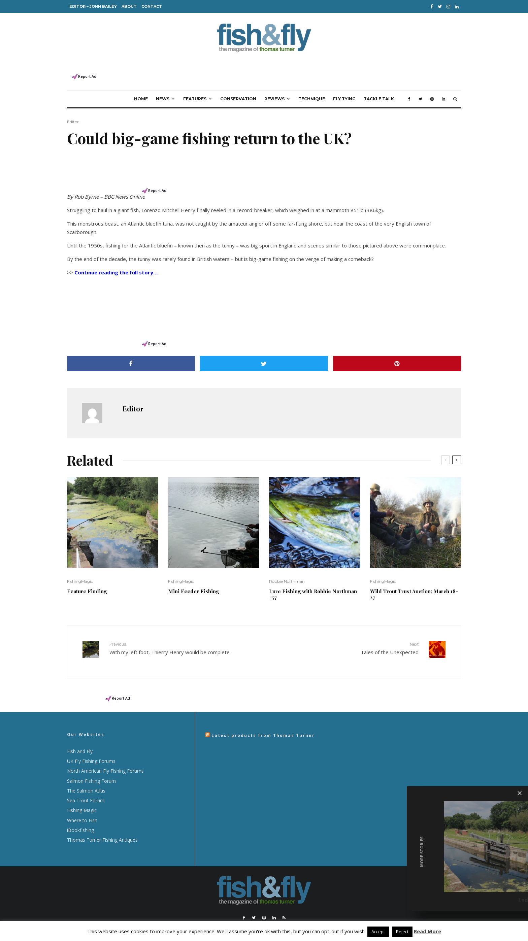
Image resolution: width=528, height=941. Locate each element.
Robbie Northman (287, 574)
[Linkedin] (457, 6)
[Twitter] (439, 6)
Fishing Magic (82, 798)
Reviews (274, 92)
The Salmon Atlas (86, 779)
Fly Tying (344, 92)
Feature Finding (87, 584)
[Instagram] (448, 6)
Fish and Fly (80, 739)
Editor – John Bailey (93, 6)
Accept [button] (378, 932)
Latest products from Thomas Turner (263, 724)
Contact (151, 6)
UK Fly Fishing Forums (91, 749)
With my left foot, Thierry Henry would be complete (184, 641)
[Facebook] (431, 6)
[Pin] (397, 356)
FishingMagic (80, 574)
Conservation (238, 92)
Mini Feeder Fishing (193, 584)
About (129, 6)
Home (141, 92)
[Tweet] (264, 356)
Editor (73, 114)
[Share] (131, 356)
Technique (311, 92)
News (162, 92)
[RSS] (284, 906)
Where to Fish (82, 808)
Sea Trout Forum (85, 788)
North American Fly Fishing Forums (105, 759)
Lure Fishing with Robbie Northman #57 (313, 587)
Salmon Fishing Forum (91, 769)
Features (194, 92)
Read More (427, 931)
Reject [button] (402, 932)
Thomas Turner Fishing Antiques (102, 828)
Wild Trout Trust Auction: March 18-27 (414, 587)
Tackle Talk (379, 92)
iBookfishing (80, 818)
